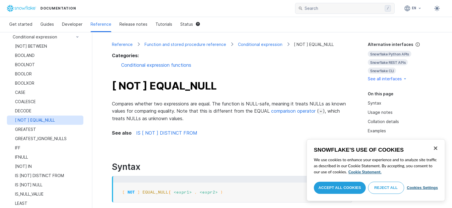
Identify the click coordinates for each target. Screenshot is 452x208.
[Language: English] (413, 8)
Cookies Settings (422, 187)
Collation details (383, 121)
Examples (377, 130)
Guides (47, 24)
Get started (20, 24)
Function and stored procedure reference (185, 44)
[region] (376, 170)
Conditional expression (260, 44)
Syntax (374, 103)
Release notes (133, 24)
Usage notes (380, 112)
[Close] (435, 148)
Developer (72, 24)
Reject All (386, 187)
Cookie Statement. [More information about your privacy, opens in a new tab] (365, 171)
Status (190, 24)
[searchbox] (343, 8)
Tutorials (163, 24)
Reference (101, 24)
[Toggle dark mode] (437, 8)
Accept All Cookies (339, 187)
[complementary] (400, 62)
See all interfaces (387, 78)
